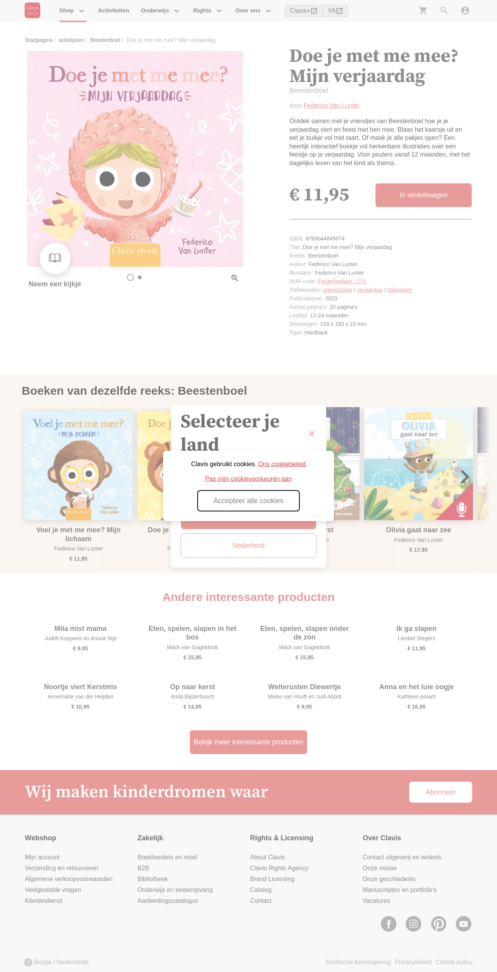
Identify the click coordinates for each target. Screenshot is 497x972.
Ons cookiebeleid (282, 464)
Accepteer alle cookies (248, 501)
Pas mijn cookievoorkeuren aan (248, 479)
